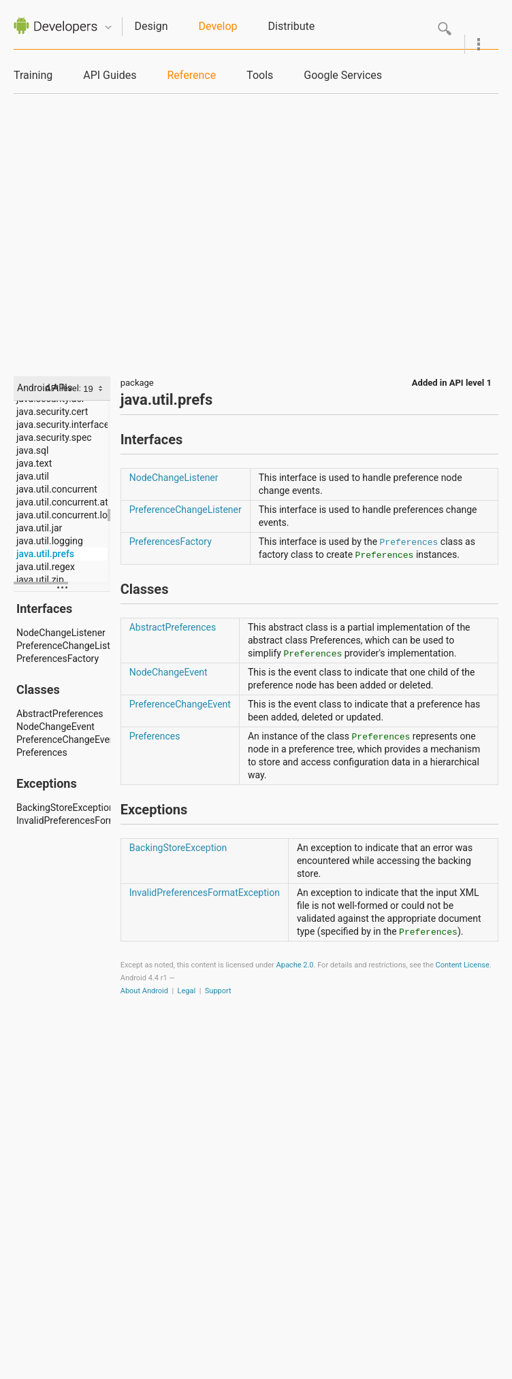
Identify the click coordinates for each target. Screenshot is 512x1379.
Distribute (291, 26)
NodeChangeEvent (55, 726)
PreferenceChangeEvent (63, 739)
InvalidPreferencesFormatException (63, 820)
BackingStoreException (63, 807)
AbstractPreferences (59, 713)
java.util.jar (39, 527)
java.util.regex (45, 566)
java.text (34, 463)
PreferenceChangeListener (63, 645)
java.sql (32, 450)
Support (218, 990)
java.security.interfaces (63, 424)
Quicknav (108, 27)
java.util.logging (49, 540)
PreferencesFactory (57, 658)
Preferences (41, 752)
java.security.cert (52, 411)
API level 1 (470, 383)
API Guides (109, 75)
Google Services (343, 75)
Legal (187, 990)
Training (33, 75)
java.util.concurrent (56, 489)
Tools (259, 75)
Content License (463, 965)
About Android (144, 990)
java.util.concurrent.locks (63, 515)
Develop (218, 26)
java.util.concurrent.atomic (63, 502)
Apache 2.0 (295, 965)
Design (151, 26)
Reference (191, 75)
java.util (32, 476)
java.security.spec (54, 437)
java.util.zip (40, 579)
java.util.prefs (45, 553)
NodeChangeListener (61, 632)
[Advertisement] (127, 228)
